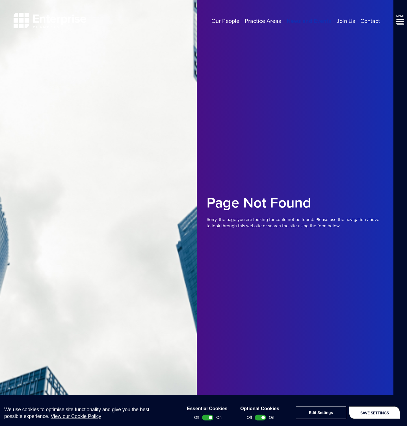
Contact (370, 21)
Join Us (346, 21)
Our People (225, 21)
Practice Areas (263, 21)
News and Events (309, 21)
